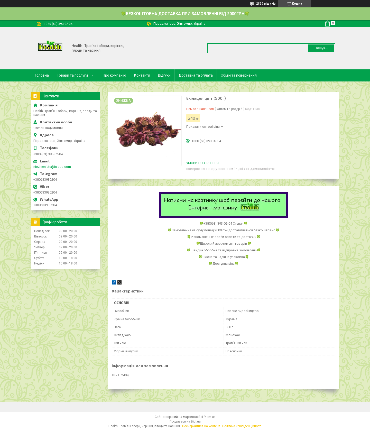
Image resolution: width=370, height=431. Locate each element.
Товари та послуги (72, 75)
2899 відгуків (266, 3)
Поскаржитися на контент (201, 426)
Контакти (142, 75)
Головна (42, 75)
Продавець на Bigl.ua (185, 421)
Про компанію (114, 75)
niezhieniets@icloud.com (52, 167)
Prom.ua (210, 417)
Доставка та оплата (196, 75)
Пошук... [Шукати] (321, 48)
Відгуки (164, 75)
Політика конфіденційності (242, 426)
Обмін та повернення (239, 75)
